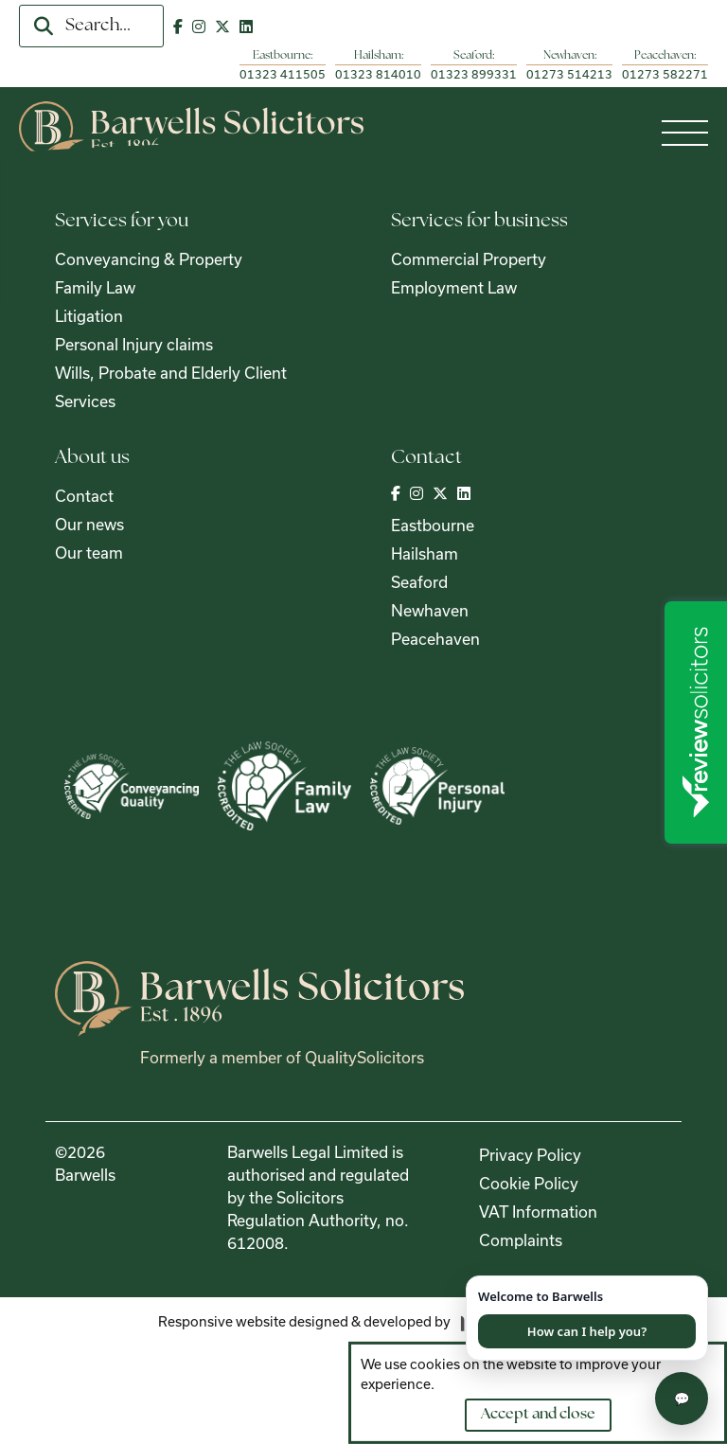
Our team (89, 553)
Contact (84, 496)
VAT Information (538, 1212)
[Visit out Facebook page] (178, 26)
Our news (89, 524)
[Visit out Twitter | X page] (222, 26)
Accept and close (538, 1413)
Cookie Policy (528, 1183)
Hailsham (424, 553)
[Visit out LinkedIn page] (246, 26)
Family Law (95, 287)
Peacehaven (435, 639)
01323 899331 (474, 73)
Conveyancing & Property (148, 259)
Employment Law (454, 287)
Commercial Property (468, 259)
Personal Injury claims (134, 344)
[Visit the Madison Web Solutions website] (364, 1322)
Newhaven (430, 610)
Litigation (89, 316)
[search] (43, 26)
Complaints (520, 1240)
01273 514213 (569, 73)
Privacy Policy (530, 1155)
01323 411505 (282, 73)
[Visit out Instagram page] (198, 26)
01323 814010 (378, 73)
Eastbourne (432, 525)
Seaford (419, 582)
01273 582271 (665, 73)
